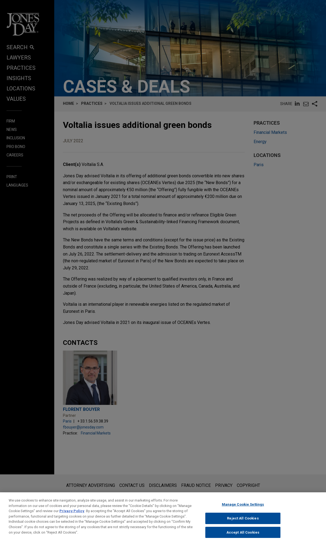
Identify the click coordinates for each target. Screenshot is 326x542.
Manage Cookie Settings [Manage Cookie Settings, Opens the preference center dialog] (243, 508)
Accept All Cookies (242, 536)
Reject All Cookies (242, 522)
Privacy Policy (71, 514)
